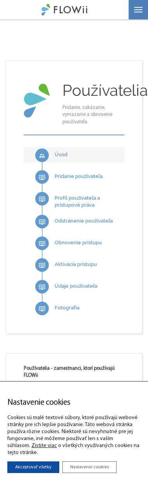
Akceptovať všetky (33, 467)
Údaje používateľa (66, 287)
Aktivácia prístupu (66, 265)
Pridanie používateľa (69, 177)
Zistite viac (44, 446)
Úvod (51, 155)
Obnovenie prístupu (68, 243)
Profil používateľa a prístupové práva (67, 200)
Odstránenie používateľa (74, 221)
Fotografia (57, 308)
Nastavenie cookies (89, 467)
